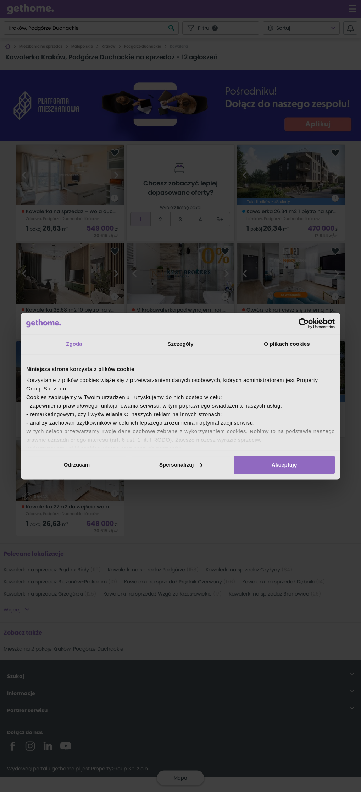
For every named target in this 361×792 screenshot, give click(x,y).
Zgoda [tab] (74, 344)
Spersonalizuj (180, 465)
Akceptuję (284, 465)
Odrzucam (77, 465)
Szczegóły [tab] (180, 344)
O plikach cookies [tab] (287, 344)
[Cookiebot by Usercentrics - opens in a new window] (304, 323)
